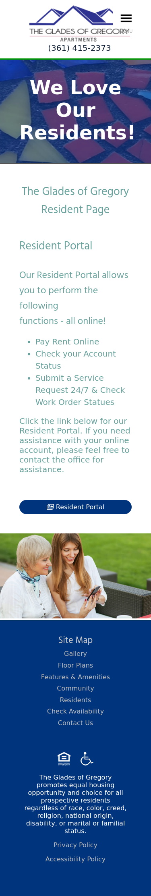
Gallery (75, 653)
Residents (75, 700)
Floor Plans (75, 665)
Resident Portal (76, 507)
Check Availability (75, 711)
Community (75, 688)
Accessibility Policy (76, 859)
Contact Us (75, 723)
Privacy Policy (75, 845)
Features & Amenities (75, 677)
